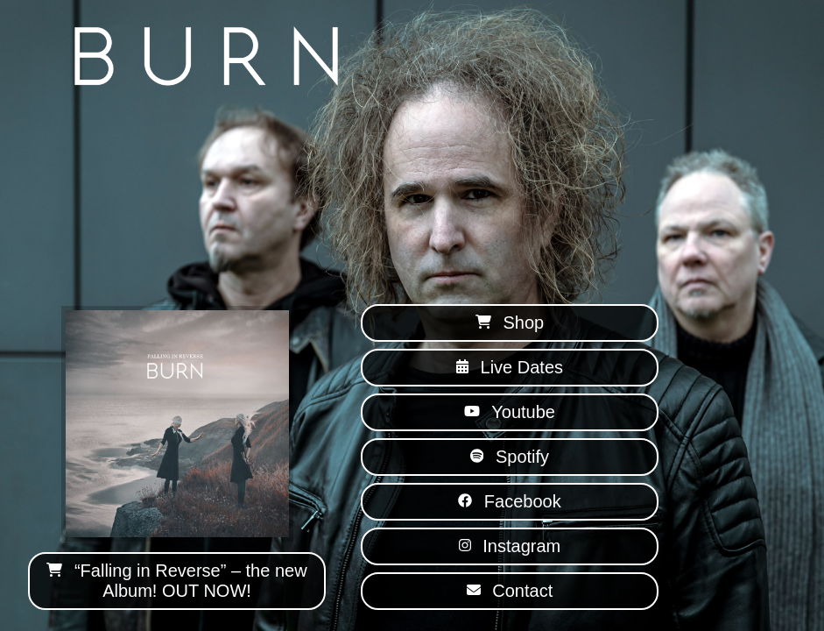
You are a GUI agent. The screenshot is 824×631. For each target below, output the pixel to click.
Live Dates (509, 367)
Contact (510, 590)
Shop (509, 322)
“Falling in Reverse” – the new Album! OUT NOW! (176, 580)
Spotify (509, 456)
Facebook (509, 501)
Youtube (509, 412)
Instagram (509, 546)
